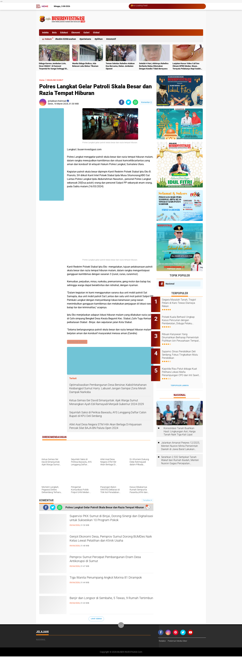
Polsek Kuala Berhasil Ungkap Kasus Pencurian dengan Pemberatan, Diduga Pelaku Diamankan (183, 318)
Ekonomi (75, 32)
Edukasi (64, 32)
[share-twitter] (128, 102)
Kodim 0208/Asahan (66, 39)
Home (45, 6)
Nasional (170, 283)
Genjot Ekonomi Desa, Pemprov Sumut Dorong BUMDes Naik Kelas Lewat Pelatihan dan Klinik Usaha (110, 542)
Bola (54, 32)
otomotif (111, 39)
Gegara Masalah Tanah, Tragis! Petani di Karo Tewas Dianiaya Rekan (182, 303)
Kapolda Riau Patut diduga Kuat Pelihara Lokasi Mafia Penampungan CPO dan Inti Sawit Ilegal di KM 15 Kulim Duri (182, 365)
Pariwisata (86, 39)
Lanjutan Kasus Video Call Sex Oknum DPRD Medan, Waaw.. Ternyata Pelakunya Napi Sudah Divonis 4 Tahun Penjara (187, 66)
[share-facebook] (121, 102)
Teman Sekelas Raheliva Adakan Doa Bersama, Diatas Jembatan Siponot (120, 66)
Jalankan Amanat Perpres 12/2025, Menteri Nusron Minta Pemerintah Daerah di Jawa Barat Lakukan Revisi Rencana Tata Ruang (180, 437)
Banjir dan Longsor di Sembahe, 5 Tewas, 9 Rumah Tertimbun (107, 601)
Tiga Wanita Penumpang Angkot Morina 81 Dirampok (107, 581)
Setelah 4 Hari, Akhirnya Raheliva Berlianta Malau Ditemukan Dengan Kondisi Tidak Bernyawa (153, 66)
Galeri (86, 32)
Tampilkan (147, 501)
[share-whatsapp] (135, 102)
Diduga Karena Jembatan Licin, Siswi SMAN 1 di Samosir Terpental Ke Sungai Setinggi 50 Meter (53, 66)
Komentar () (146, 102)
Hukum (48, 39)
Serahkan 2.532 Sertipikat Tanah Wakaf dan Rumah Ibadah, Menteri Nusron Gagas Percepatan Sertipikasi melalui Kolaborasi (180, 452)
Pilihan (99, 39)
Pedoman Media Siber (178, 641)
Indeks (45, 32)
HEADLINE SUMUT (58, 79)
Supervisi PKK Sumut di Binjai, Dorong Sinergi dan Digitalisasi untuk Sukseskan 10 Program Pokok (109, 522)
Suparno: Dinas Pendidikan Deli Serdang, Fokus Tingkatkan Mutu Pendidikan (183, 349)
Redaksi (162, 641)
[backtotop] (121, 625)
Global (96, 32)
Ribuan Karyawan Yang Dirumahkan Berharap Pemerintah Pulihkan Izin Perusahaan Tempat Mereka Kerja (182, 334)
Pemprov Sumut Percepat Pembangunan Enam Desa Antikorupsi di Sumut (111, 560)
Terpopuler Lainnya (180, 377)
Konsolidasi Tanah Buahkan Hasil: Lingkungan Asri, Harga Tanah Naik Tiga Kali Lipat (180, 423)
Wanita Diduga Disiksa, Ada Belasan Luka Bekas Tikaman (85, 64)
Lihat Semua (96, 619)
